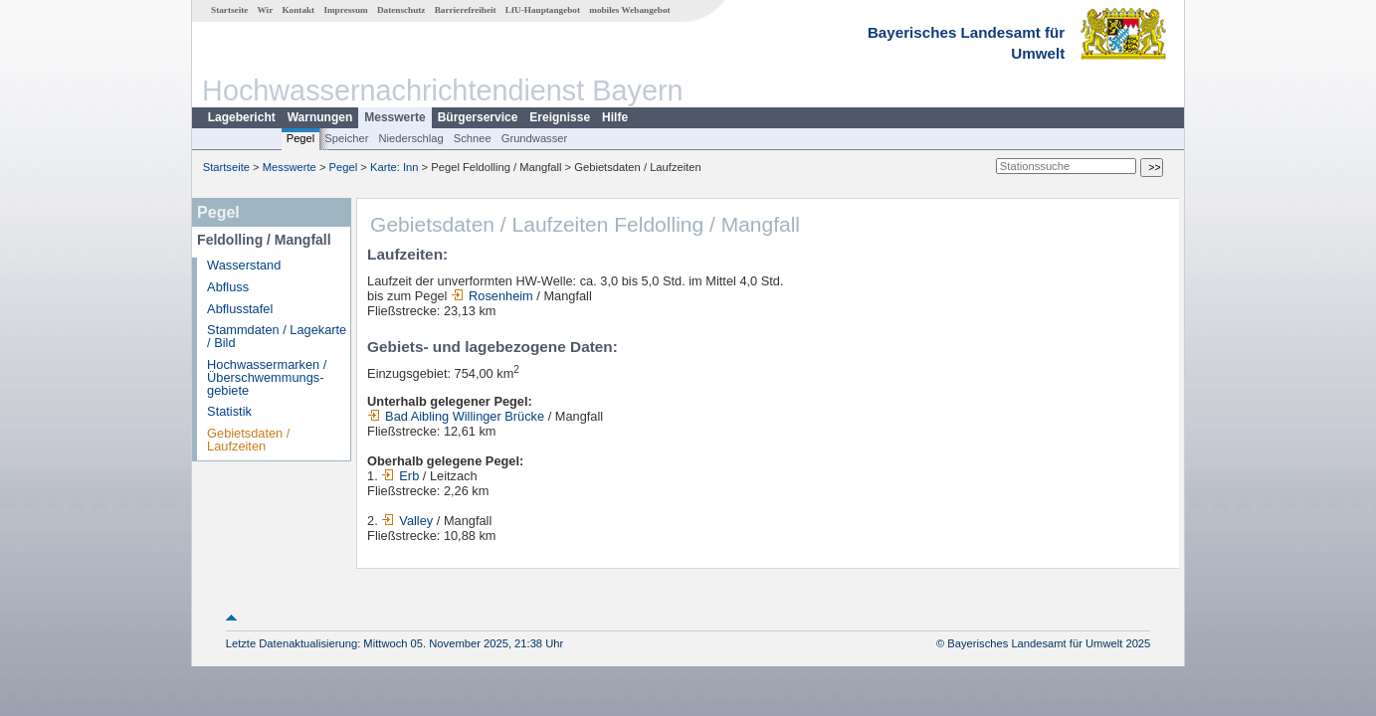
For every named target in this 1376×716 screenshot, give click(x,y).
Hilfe (615, 117)
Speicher (346, 138)
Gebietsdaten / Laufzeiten (248, 439)
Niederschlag (410, 138)
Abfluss (228, 286)
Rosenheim (492, 295)
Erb (400, 475)
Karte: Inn (394, 167)
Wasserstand (244, 265)
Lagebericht (242, 117)
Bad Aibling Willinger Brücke (455, 416)
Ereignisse (559, 117)
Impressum (345, 10)
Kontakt (298, 10)
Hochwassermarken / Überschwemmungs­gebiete (266, 377)
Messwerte (394, 117)
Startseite (229, 10)
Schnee (472, 138)
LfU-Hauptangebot (542, 10)
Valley (407, 520)
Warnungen (320, 117)
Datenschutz (401, 10)
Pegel (301, 138)
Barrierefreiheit (465, 10)
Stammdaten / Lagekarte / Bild (276, 336)
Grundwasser (534, 138)
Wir (266, 10)
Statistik (229, 411)
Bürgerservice (478, 117)
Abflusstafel (240, 308)
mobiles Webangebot (629, 10)
